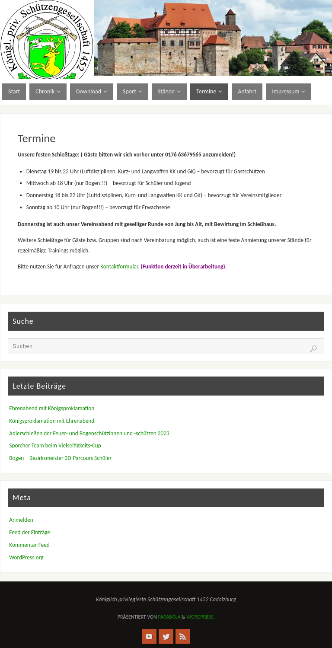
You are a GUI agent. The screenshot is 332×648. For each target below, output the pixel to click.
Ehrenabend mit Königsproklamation (51, 408)
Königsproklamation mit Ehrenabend (51, 421)
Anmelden (21, 520)
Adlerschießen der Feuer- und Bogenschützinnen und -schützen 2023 (89, 433)
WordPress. (200, 617)
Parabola (169, 617)
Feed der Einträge (29, 532)
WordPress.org (26, 557)
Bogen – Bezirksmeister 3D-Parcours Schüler (60, 458)
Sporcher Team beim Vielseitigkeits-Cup (55, 445)
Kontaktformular (119, 266)
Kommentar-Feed (29, 545)
